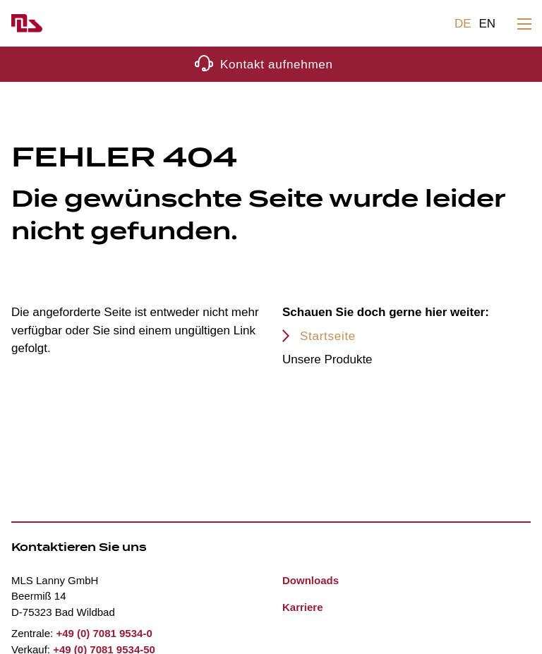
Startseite (328, 336)
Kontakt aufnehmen (276, 65)
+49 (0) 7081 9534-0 (104, 633)
